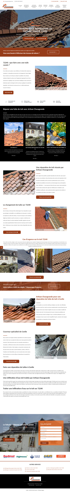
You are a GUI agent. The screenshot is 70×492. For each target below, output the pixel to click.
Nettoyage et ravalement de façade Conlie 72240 (13, 469)
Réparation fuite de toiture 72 (64, 6)
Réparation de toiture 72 (45, 6)
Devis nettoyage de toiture (12, 232)
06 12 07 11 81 (63, 1)
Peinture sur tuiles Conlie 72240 (32, 467)
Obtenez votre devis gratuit (45, 197)
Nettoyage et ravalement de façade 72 (26, 6)
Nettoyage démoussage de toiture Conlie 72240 (13, 468)
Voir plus (14, 155)
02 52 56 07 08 (54, 1)
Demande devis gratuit (11, 361)
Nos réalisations (29, 38)
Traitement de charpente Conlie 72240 (33, 471)
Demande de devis (43, 324)
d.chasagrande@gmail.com (8, 1)
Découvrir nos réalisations (35, 277)
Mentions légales (41, 490)
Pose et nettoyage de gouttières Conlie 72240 (56, 467)
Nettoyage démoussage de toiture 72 (34, 6)
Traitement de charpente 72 (51, 6)
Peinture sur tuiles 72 (40, 6)
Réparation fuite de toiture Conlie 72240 (55, 469)
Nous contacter (41, 38)
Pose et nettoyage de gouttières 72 (57, 6)
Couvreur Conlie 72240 (30, 469)
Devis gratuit (8, 92)
